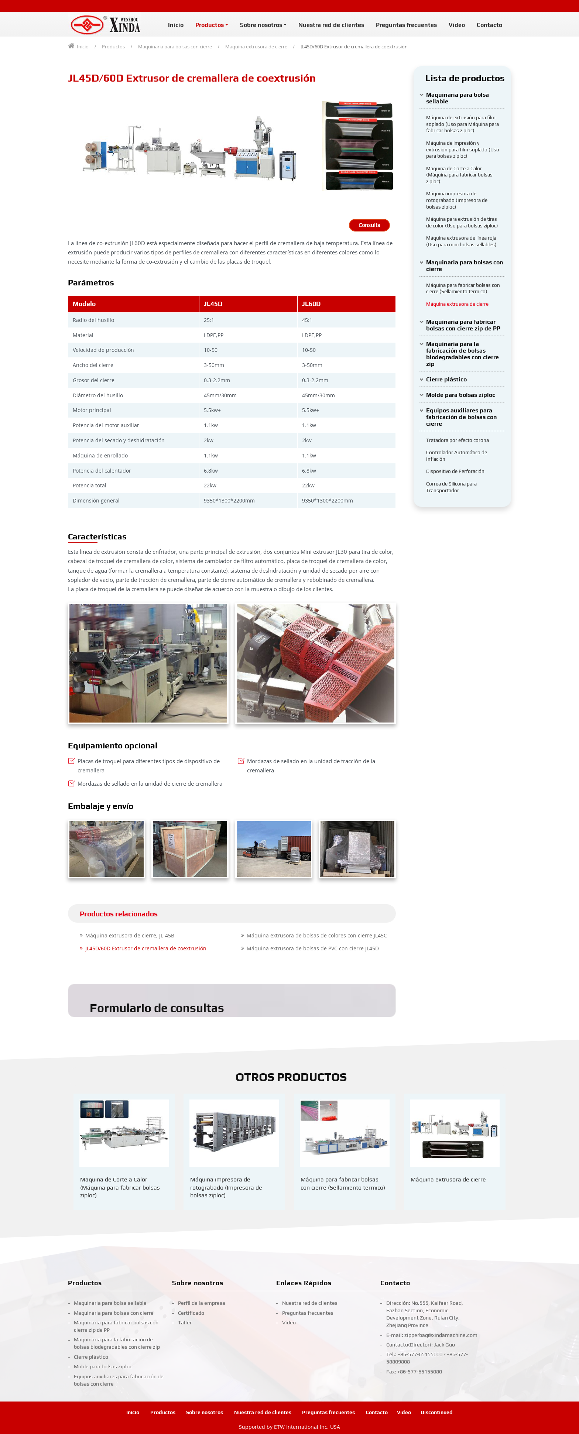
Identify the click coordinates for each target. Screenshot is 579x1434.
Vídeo (457, 24)
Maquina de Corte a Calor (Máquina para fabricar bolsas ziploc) (459, 174)
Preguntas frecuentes (406, 24)
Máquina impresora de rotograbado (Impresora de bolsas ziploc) (456, 200)
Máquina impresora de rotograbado (226, 1187)
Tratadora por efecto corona (457, 440)
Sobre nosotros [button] (261, 24)
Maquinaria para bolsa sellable (457, 98)
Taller (185, 1322)
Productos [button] (209, 24)
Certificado (191, 1313)
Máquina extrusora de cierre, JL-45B (129, 935)
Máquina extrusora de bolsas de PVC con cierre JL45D (313, 948)
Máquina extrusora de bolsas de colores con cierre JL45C (317, 935)
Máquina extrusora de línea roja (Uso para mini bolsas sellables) (461, 241)
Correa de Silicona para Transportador (451, 487)
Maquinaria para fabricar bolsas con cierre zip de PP (463, 325)
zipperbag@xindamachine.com (440, 1335)
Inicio (176, 24)
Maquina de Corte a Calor (120, 1187)
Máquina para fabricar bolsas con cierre (343, 1183)
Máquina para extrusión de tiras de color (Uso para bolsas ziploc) (462, 222)
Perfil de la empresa (201, 1303)
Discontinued (437, 1412)
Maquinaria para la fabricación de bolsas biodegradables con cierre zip (462, 353)
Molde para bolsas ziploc (460, 394)
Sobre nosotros (197, 1283)
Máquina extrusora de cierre (256, 46)
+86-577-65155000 (420, 1354)
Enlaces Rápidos (304, 1283)
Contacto (489, 24)
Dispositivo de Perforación (455, 471)
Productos (113, 46)
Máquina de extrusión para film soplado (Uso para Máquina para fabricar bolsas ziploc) (462, 123)
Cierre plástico (446, 379)
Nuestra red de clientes (331, 24)
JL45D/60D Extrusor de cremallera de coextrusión (145, 948)
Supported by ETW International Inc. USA (289, 1426)
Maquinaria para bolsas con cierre (175, 46)
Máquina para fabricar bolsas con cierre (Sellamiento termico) (463, 288)
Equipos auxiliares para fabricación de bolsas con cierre (461, 417)
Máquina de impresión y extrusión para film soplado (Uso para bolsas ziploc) (462, 149)
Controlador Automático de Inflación (456, 455)
